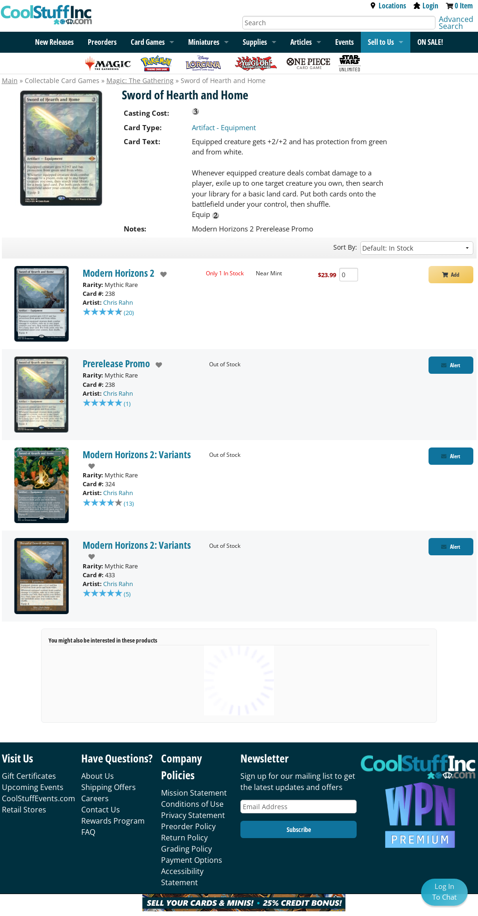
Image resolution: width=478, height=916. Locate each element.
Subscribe (299, 829)
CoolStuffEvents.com (38, 798)
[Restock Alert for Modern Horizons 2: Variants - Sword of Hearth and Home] (451, 456)
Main (10, 80)
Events (344, 42)
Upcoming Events (32, 787)
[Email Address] (298, 806)
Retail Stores (24, 809)
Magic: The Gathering (140, 80)
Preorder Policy (188, 826)
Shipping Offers (108, 787)
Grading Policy (186, 849)
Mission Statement (194, 793)
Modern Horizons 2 (119, 273)
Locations (388, 5)
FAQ (88, 832)
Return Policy (184, 837)
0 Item (464, 5)
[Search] (339, 22)
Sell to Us (381, 42)
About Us (97, 776)
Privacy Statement (193, 815)
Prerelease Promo (116, 363)
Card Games (148, 42)
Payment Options (191, 860)
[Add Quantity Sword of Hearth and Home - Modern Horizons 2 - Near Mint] (348, 274)
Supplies (255, 42)
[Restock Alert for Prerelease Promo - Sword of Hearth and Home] (451, 365)
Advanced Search (456, 22)
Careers (95, 798)
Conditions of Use (192, 804)
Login (426, 5)
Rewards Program (113, 821)
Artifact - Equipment (224, 127)
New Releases (54, 42)
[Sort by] (416, 248)
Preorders (102, 42)
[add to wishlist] (161, 274)
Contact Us (100, 809)
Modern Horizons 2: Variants (137, 454)
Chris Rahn (118, 302)
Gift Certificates (29, 776)
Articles (301, 42)
